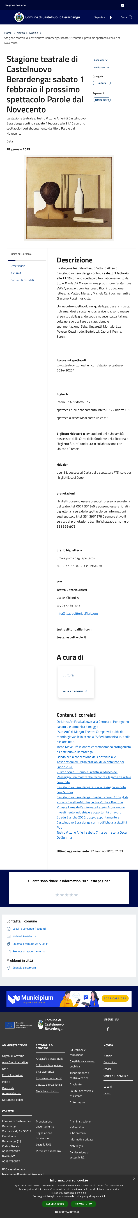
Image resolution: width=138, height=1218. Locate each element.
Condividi (101, 60)
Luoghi (108, 1086)
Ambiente (76, 1084)
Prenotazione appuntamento (45, 1124)
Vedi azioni (102, 67)
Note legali (76, 1146)
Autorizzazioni (78, 1102)
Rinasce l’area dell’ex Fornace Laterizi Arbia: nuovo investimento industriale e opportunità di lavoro (91, 810)
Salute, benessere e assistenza (82, 1093)
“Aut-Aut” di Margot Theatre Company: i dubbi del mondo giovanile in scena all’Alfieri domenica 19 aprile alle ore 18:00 (93, 736)
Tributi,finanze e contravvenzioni (79, 1075)
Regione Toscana (15, 5)
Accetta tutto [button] (55, 1203)
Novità (21, 33)
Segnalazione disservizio (44, 1135)
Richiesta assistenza (48, 1151)
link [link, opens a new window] (103, 1196)
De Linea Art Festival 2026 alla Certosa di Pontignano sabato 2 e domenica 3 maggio (93, 724)
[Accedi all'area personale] (123, 5)
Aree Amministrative (15, 1062)
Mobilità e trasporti (47, 1091)
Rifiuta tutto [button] (83, 1203)
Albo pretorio (78, 1133)
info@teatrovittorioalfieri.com (77, 613)
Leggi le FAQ (43, 1144)
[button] (69, 1212)
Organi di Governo (13, 1056)
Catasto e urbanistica (49, 1084)
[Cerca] (130, 17)
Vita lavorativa (45, 1071)
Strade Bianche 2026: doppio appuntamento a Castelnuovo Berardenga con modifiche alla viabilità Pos (92, 822)
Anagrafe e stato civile (49, 1058)
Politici (6, 1081)
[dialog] (69, 1196)
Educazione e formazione (78, 1052)
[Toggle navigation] (7, 17)
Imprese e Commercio (49, 1078)
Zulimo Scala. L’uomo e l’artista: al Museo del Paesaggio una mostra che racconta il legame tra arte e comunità (94, 777)
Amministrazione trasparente (80, 1124)
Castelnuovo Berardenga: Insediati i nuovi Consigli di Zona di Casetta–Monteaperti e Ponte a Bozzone (92, 800)
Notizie (33, 33)
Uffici (5, 1069)
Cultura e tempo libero (49, 1065)
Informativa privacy (81, 1139)
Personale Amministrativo (11, 1090)
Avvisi (107, 1069)
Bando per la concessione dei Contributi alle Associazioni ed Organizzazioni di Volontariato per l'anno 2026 (90, 761)
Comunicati (110, 1062)
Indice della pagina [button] (21, 254)
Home (8, 33)
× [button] (134, 1179)
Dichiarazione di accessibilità (79, 1155)
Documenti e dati (12, 1099)
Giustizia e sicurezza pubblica (82, 1064)
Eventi (107, 1093)
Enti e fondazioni (12, 1075)
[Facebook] (109, 17)
